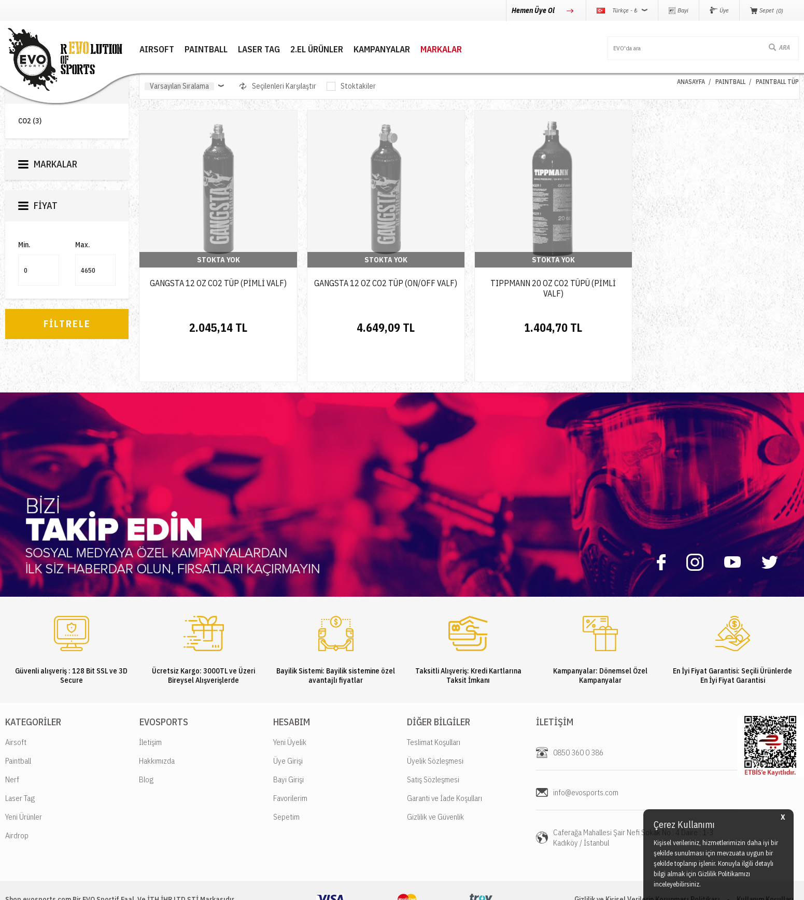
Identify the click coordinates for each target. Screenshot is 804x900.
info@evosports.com (585, 756)
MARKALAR (440, 49)
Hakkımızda (157, 724)
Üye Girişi (288, 724)
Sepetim (286, 780)
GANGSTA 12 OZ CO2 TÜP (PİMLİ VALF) (218, 283)
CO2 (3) (29, 121)
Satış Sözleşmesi (433, 743)
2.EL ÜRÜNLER (316, 49)
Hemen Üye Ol (534, 10)
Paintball (18, 724)
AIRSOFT (156, 49)
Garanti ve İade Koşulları (444, 762)
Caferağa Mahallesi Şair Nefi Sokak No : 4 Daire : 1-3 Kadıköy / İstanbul (633, 801)
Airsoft (15, 706)
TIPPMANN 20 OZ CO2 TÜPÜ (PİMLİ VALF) (553, 288)
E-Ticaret (377, 887)
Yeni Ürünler (23, 780)
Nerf (12, 743)
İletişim (150, 706)
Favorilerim (290, 762)
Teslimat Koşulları (433, 706)
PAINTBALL (205, 49)
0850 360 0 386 (578, 716)
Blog (146, 743)
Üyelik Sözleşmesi (435, 724)
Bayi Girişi (288, 743)
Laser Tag (20, 762)
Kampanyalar (381, 49)
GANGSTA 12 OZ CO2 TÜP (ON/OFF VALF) (385, 283)
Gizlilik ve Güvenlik (435, 780)
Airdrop (17, 799)
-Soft (355, 887)
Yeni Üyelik (289, 706)
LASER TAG (258, 49)
